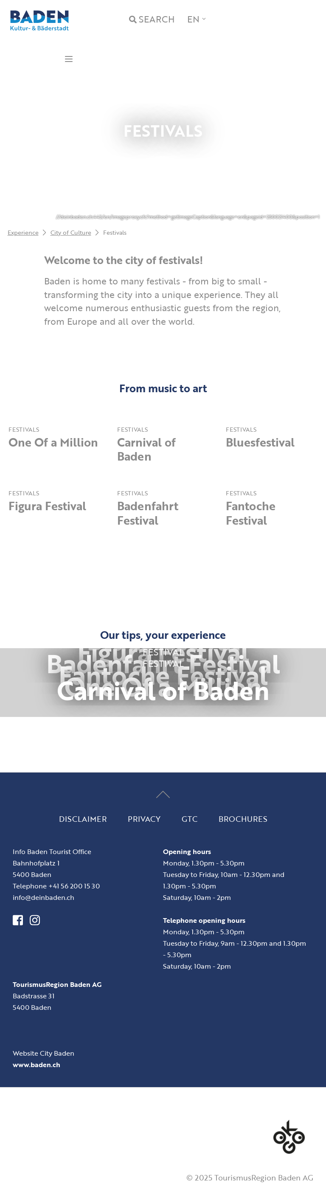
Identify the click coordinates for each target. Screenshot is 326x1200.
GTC (189, 818)
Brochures (243, 818)
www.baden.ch (36, 1064)
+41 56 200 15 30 (74, 885)
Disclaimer (83, 818)
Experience (23, 232)
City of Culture (71, 232)
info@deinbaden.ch (43, 897)
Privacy (144, 818)
